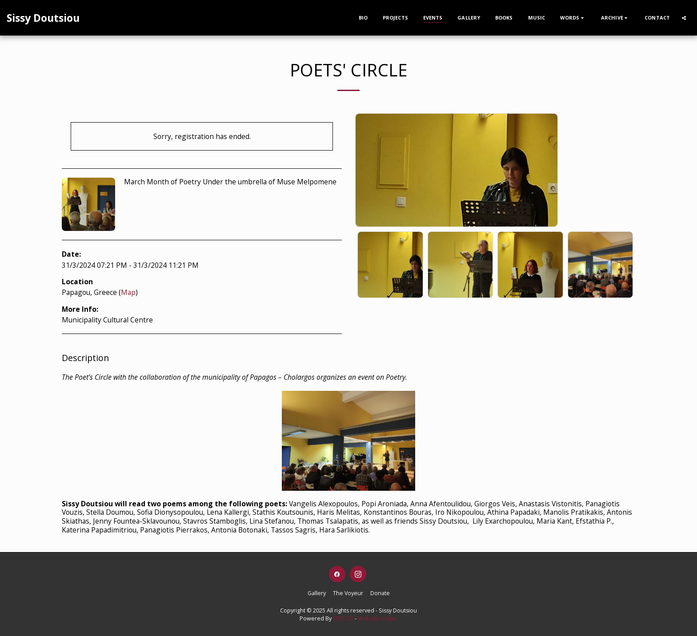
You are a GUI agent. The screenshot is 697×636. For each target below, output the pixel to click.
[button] (573, 17)
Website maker (377, 618)
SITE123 (343, 618)
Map (128, 292)
